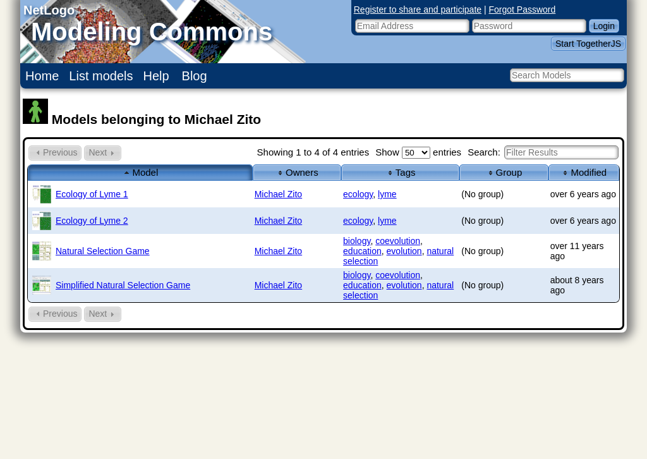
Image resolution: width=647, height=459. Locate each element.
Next (102, 152)
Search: (543, 152)
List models (101, 76)
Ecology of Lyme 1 (92, 194)
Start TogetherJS (588, 44)
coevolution (397, 241)
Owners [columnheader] (296, 172)
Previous (55, 152)
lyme (387, 194)
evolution (404, 251)
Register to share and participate (417, 9)
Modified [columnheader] (583, 172)
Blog (194, 76)
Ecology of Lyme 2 (92, 221)
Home (42, 76)
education (362, 251)
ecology (358, 194)
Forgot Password (522, 9)
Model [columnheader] (140, 172)
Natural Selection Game (103, 251)
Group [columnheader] (504, 172)
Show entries (418, 152)
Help (156, 76)
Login (604, 26)
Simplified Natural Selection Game (123, 285)
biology (356, 241)
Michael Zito (278, 194)
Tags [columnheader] (400, 172)
